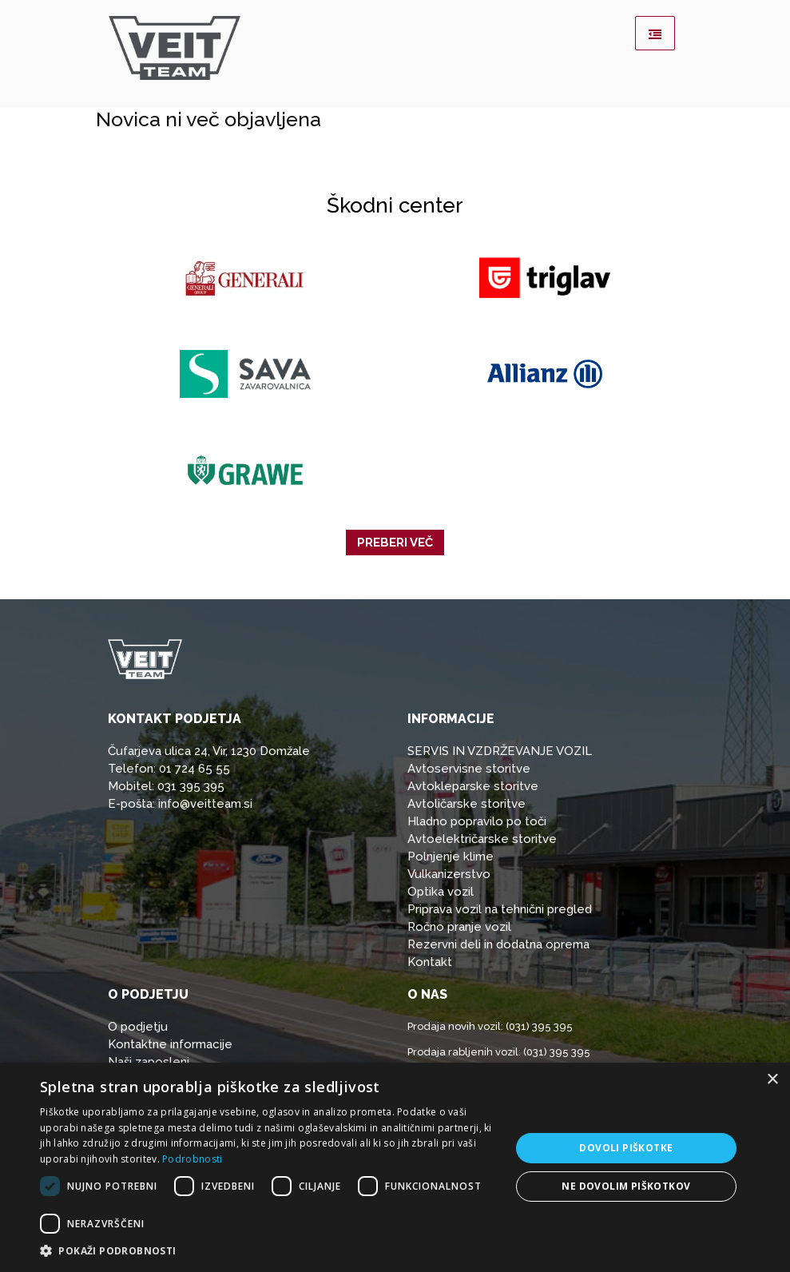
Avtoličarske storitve (466, 804)
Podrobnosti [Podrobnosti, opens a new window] (192, 1159)
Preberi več (395, 542)
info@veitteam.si (205, 804)
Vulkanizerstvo (448, 874)
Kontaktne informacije (170, 1044)
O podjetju (138, 1027)
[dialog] (395, 1167)
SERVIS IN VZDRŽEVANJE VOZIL (499, 751)
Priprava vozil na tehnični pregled (499, 909)
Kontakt (429, 962)
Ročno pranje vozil (459, 927)
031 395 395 (190, 786)
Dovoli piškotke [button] (626, 1148)
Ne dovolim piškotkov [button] (626, 1186)
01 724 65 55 (194, 768)
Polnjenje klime (450, 856)
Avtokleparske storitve (472, 786)
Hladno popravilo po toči (476, 821)
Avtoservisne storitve (468, 768)
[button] (268, 1251)
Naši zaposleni (148, 1062)
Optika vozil (440, 891)
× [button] (772, 1080)
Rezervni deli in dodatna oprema (498, 944)
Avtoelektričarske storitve (482, 839)
